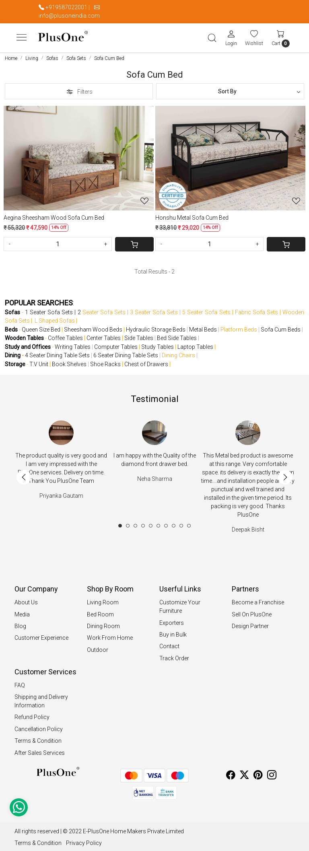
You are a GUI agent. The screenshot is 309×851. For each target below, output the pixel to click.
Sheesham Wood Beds (93, 327)
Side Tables (138, 335)
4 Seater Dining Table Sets (57, 352)
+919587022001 (66, 7)
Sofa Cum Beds (281, 327)
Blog (20, 623)
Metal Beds (203, 327)
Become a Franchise (258, 599)
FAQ (19, 682)
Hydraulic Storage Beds (155, 327)
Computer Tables (116, 344)
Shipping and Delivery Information (41, 698)
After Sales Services (39, 750)
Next (285, 474)
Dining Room (103, 623)
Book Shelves (69, 361)
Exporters (171, 620)
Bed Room (100, 611)
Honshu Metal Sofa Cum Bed (192, 215)
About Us (26, 599)
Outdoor (97, 647)
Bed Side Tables (177, 335)
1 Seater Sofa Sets (49, 309)
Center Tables (104, 335)
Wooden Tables (24, 335)
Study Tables (157, 344)
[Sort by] (230, 88)
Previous (23, 474)
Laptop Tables (195, 344)
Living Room (103, 599)
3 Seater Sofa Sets (154, 309)
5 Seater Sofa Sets (206, 309)
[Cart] (134, 241)
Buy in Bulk (173, 631)
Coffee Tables (65, 335)
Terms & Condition (38, 738)
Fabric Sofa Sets (256, 309)
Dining (13, 352)
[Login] (231, 36)
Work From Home (110, 635)
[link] (212, 36)
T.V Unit (38, 361)
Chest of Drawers (146, 361)
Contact (169, 643)
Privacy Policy (84, 840)
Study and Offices (28, 344)
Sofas (12, 309)
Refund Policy (31, 714)
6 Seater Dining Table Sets (125, 352)
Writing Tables (73, 344)
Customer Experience (41, 635)
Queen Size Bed (41, 327)
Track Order (174, 655)
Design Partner (250, 623)
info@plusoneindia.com (69, 15)
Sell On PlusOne (252, 611)
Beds (11, 327)
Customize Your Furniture (179, 603)
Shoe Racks (105, 361)
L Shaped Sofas (55, 318)
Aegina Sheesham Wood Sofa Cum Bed (54, 215)
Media (22, 611)
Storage (15, 361)
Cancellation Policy (38, 726)
